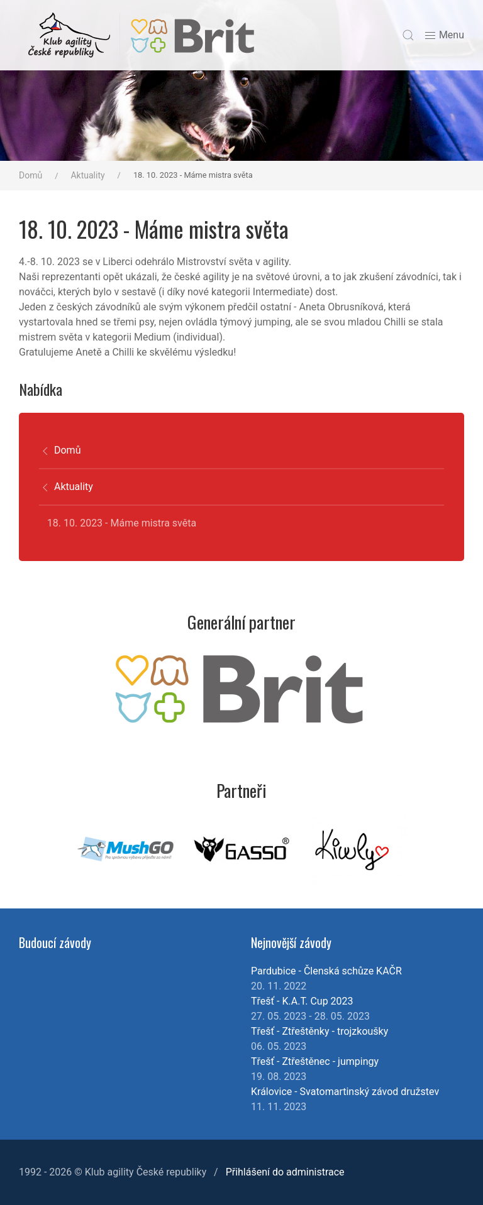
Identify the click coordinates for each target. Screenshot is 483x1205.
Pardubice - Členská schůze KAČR (326, 971)
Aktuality (87, 175)
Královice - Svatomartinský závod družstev (345, 1092)
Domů (30, 175)
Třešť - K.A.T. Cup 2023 (302, 1001)
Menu (444, 35)
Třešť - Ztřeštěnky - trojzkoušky (319, 1031)
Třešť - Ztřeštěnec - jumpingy (315, 1061)
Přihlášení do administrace (285, 1172)
